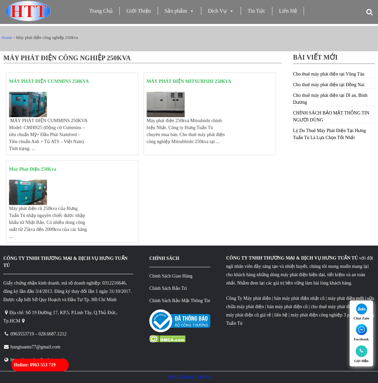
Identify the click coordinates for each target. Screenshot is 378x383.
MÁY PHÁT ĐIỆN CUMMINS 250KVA (49, 81)
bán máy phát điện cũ (287, 306)
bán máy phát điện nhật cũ (299, 298)
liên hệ (281, 314)
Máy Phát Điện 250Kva (32, 169)
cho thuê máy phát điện (333, 306)
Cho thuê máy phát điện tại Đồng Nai (328, 84)
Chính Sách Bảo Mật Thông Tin (179, 300)
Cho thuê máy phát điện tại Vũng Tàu (328, 74)
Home (7, 37)
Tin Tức (256, 11)
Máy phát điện (257, 298)
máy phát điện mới (345, 298)
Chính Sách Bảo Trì (168, 288)
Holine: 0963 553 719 (35, 364)
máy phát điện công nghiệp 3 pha (322, 314)
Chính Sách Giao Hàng (170, 276)
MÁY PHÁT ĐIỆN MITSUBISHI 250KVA (189, 81)
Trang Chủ (101, 11)
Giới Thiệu (138, 11)
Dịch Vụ (221, 11)
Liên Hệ (288, 11)
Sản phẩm (179, 11)
